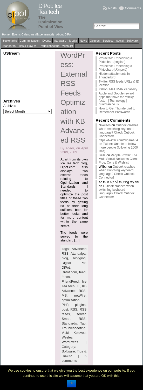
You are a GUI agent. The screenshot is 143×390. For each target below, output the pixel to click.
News (83, 40)
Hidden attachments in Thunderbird (114, 75)
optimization (70, 300)
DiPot (66, 267)
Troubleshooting (49, 45)
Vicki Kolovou (74, 333)
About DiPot (64, 34)
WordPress (70, 342)
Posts (112, 8)
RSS (73, 309)
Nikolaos (105, 125)
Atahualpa (78, 253)
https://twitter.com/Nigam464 (118, 140)
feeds (66, 277)
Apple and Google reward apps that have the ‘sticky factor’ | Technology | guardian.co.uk (116, 99)
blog (65, 258)
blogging (79, 258)
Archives (9, 106)
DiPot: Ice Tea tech (50, 9)
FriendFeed (70, 281)
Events (46, 40)
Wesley (67, 337)
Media (73, 40)
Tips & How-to (27, 45)
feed (82, 272)
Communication (29, 40)
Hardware (60, 40)
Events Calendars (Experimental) (33, 34)
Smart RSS (74, 319)
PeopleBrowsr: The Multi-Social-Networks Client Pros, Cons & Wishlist (118, 158)
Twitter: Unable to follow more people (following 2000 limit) (118, 147)
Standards (9, 45)
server (81, 314)
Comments (133, 8)
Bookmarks (10, 40)
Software (132, 40)
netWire (80, 295)
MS (64, 295)
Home (6, 34)
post (65, 309)
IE (78, 286)
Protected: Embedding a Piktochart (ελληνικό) (115, 67)
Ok (71, 383)
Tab (83, 323)
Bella (102, 155)
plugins (80, 305)
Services (108, 40)
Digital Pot (74, 263)
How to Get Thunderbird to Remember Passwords (117, 110)
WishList (67, 45)
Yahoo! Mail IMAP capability (118, 89)
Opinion (95, 40)
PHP (65, 305)
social (120, 40)
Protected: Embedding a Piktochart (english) (115, 60)
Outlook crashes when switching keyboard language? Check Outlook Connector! (118, 130)
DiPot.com (69, 272)
